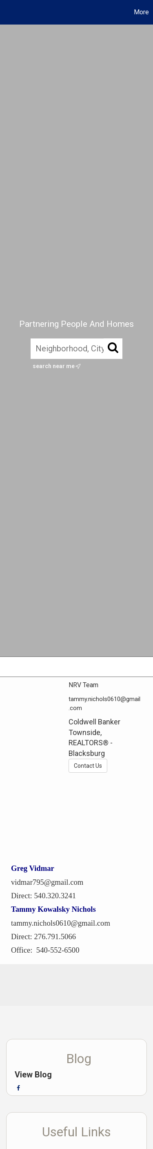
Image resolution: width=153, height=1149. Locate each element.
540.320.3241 (55, 895)
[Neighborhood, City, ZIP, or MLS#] (76, 348)
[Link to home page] (7, 12)
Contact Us (88, 765)
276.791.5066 (55, 936)
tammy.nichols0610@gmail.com (60, 923)
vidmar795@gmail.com (47, 882)
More (141, 12)
